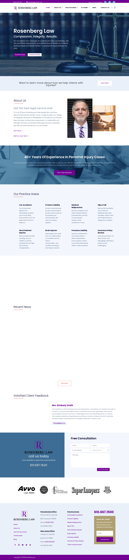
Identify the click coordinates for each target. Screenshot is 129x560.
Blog (15, 539)
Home (48, 8)
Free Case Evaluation (64, 173)
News (94, 8)
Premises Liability (79, 230)
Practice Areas (70, 8)
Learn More (105, 83)
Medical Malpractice (77, 206)
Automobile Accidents (75, 515)
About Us (57, 8)
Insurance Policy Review (75, 541)
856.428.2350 (50, 542)
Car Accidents (25, 205)
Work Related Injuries (25, 231)
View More (64, 383)
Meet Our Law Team (20, 136)
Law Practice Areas (20, 532)
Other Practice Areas (74, 545)
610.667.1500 (49, 522)
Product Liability (52, 205)
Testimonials (18, 536)
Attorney (84, 8)
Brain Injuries (51, 230)
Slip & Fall (102, 205)
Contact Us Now (34, 55)
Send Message (103, 469)
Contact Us (105, 8)
